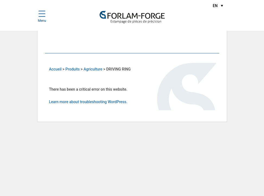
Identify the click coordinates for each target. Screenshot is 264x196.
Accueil (55, 69)
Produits (72, 69)
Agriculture (93, 69)
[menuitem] (217, 5)
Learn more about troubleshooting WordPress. (88, 102)
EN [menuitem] (215, 6)
